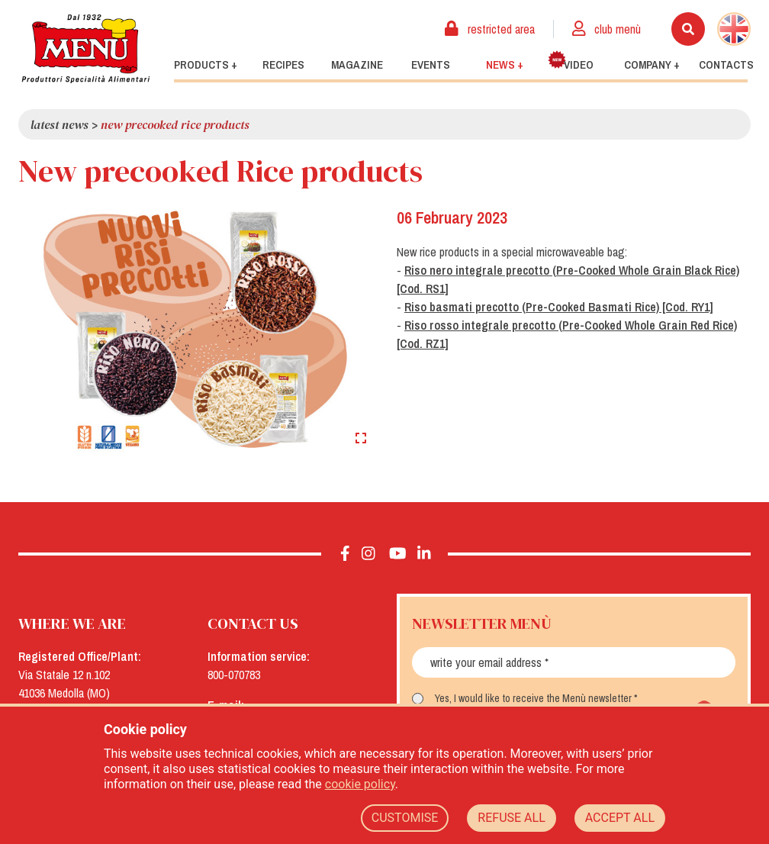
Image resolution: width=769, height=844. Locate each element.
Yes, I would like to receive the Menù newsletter (533, 698)
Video (571, 61)
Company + (652, 64)
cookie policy (360, 784)
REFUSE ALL (511, 817)
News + (504, 64)
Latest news (59, 124)
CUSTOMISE (405, 817)
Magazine (357, 64)
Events (430, 64)
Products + (205, 64)
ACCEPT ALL (620, 817)
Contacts (726, 64)
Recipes (283, 64)
